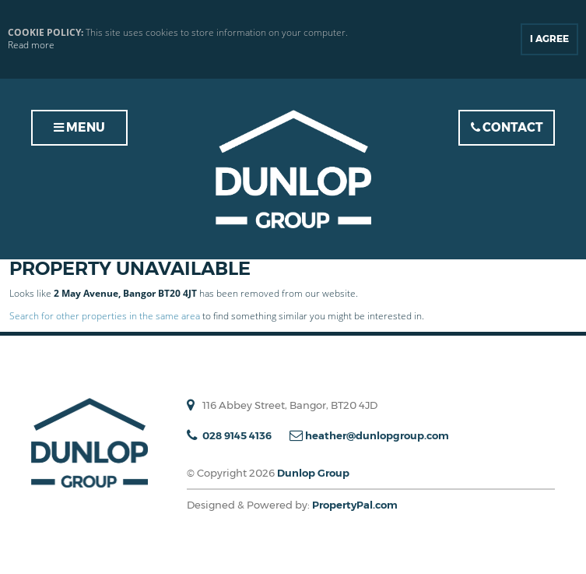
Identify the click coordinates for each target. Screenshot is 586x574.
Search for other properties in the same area (104, 315)
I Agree (549, 38)
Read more (31, 45)
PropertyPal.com (355, 504)
